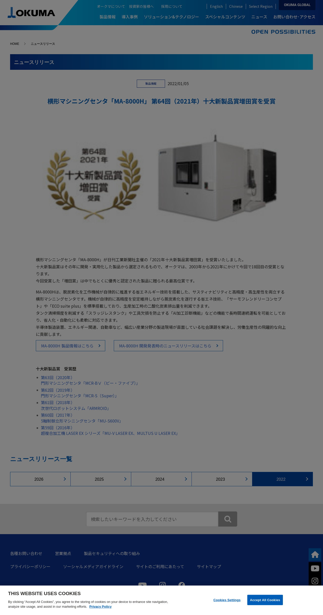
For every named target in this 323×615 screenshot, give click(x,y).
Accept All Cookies (265, 600)
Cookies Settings (227, 600)
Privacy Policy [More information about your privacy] (100, 606)
